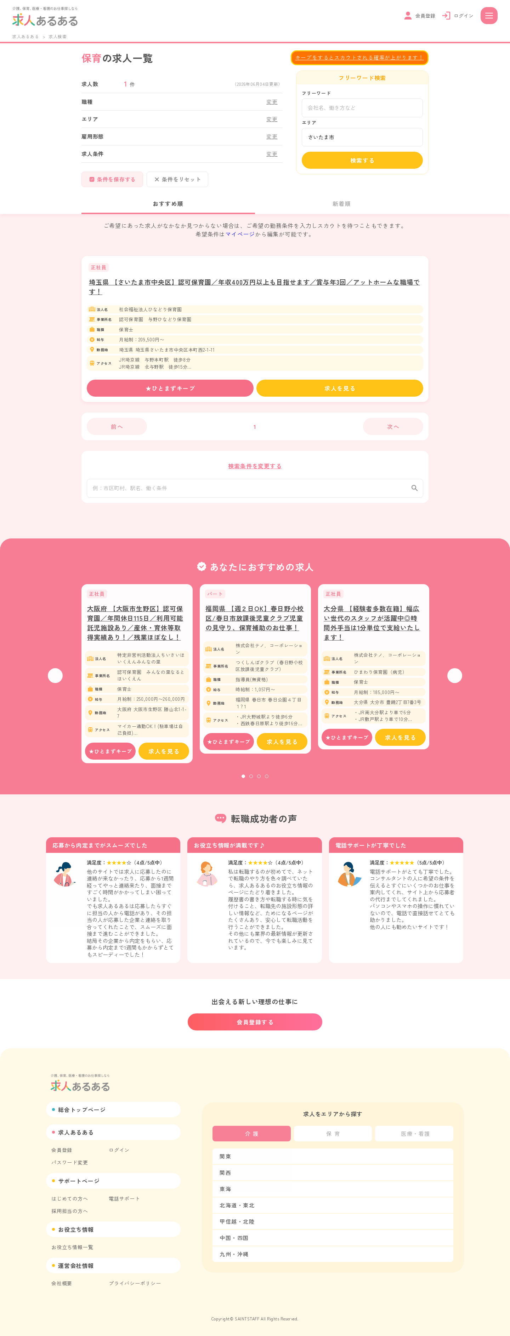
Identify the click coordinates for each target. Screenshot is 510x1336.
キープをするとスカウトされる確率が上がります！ (359, 57)
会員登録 (61, 1149)
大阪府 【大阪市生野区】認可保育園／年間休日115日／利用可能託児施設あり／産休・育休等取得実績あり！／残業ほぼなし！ (135, 626)
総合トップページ (82, 1109)
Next (454, 678)
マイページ (240, 234)
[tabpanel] (137, 677)
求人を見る (340, 388)
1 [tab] (243, 780)
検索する (362, 160)
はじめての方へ (69, 1198)
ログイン (119, 1149)
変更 (272, 101)
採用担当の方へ (69, 1210)
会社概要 (61, 1283)
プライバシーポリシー (135, 1283)
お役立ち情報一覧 (72, 1247)
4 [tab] (266, 780)
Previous (55, 678)
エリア (309, 122)
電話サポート (124, 1198)
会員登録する (255, 1022)
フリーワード (316, 93)
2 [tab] (251, 780)
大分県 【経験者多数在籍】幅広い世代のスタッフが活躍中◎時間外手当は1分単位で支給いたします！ (372, 626)
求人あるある (25, 36)
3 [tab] (259, 780)
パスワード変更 (69, 1162)
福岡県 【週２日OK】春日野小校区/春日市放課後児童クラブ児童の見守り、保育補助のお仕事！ (254, 621)
